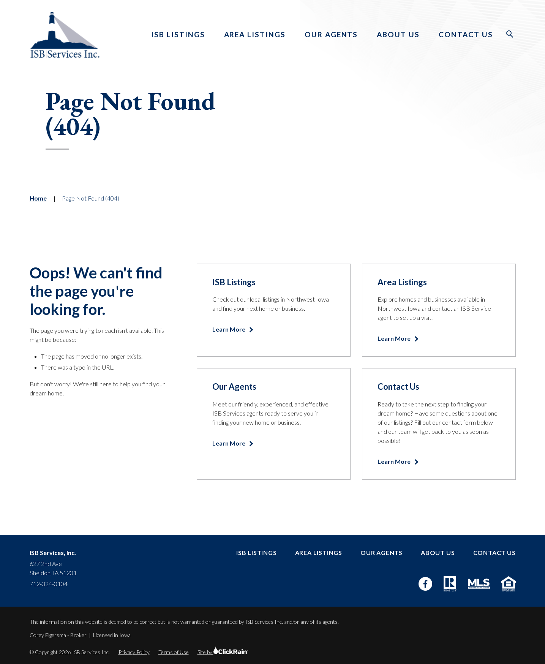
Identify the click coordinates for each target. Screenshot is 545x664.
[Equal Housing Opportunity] (508, 583)
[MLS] (479, 584)
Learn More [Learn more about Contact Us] (395, 461)
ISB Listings (178, 34)
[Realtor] (450, 583)
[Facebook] (425, 584)
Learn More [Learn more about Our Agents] (229, 443)
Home (38, 198)
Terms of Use (173, 652)
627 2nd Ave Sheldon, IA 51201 (53, 568)
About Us (398, 34)
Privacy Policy (134, 652)
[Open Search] (510, 34)
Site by (222, 652)
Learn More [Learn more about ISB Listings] (229, 329)
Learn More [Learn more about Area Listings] (395, 338)
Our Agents (331, 34)
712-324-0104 (49, 583)
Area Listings (255, 34)
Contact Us (466, 34)
